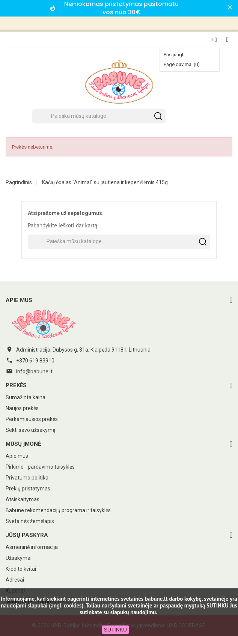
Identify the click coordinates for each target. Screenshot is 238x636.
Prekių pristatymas (28, 489)
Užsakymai (19, 558)
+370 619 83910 (35, 361)
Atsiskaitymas (22, 499)
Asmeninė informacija (32, 547)
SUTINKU (115, 630)
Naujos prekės (22, 408)
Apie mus (17, 456)
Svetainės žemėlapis (30, 521)
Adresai (15, 580)
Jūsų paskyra (27, 535)
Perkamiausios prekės (32, 419)
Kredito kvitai (21, 569)
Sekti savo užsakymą (31, 430)
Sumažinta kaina (25, 397)
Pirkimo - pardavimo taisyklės (40, 467)
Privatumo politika (27, 478)
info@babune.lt (34, 371)
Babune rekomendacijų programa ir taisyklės (58, 510)
